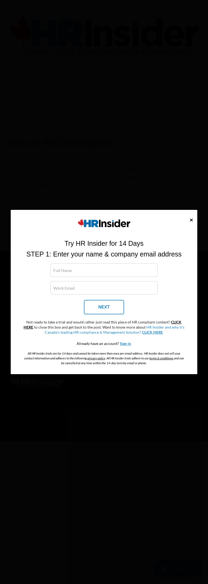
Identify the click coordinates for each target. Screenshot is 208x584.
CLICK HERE (152, 332)
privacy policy (96, 358)
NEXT (104, 307)
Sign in (125, 343)
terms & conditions (161, 358)
